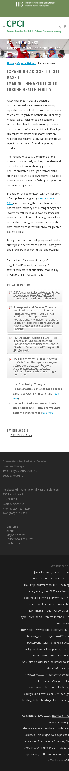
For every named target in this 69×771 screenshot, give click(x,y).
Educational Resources (19, 539)
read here (47, 412)
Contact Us (13, 543)
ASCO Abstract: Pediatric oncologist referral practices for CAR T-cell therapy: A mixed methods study (37, 295)
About (10, 531)
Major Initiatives (16, 535)
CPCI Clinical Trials (21, 435)
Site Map (12, 527)
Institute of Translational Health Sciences (31, 489)
